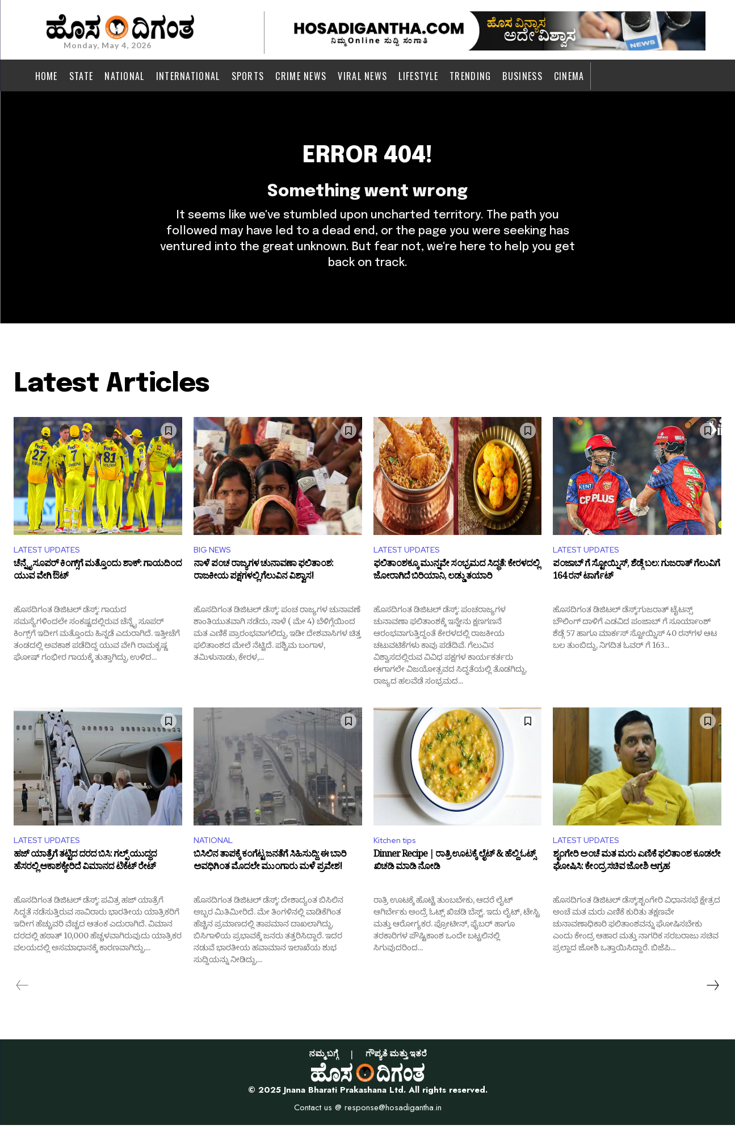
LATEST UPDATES (51, 568)
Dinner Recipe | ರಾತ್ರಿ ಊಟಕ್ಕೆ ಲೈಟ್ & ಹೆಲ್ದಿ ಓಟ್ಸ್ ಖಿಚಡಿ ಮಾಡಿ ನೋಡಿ (454, 883)
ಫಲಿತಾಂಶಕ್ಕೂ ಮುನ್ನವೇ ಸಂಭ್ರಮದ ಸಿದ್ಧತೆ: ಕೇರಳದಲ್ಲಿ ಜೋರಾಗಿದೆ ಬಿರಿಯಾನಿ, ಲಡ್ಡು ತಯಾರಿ (456, 591)
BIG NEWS (214, 568)
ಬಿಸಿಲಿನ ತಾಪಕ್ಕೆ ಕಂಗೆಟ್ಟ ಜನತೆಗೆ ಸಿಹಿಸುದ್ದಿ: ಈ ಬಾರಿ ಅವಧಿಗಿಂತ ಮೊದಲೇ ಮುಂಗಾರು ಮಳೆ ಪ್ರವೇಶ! (270, 883)
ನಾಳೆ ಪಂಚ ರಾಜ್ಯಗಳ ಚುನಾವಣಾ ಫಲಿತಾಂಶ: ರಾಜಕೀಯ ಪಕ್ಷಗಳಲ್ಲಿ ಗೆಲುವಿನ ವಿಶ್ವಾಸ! (263, 591)
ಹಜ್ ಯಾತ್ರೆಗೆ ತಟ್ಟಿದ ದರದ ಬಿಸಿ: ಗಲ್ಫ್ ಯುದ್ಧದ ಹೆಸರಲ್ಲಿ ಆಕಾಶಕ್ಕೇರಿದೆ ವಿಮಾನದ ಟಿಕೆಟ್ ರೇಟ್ (85, 883)
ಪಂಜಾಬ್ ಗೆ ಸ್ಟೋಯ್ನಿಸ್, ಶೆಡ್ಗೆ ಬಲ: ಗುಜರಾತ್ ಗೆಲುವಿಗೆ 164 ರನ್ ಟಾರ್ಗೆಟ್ (636, 591)
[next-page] (712, 1005)
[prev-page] (22, 1005)
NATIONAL (216, 860)
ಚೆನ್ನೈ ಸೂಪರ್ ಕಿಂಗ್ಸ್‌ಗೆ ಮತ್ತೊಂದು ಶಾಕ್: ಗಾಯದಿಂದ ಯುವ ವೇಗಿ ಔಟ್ (98, 591)
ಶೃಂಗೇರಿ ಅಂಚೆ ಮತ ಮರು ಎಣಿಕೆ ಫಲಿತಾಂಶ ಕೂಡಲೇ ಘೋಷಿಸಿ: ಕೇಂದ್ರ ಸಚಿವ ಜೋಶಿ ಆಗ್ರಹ (636, 883)
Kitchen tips (398, 860)
